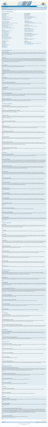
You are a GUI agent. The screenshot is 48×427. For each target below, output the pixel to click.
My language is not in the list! (5, 25)
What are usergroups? (27, 15)
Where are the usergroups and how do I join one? (30, 16)
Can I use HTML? (4, 42)
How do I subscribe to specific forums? (28, 35)
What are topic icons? (4, 47)
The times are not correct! (5, 23)
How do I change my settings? (5, 22)
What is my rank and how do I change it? (6, 27)
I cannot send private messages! (28, 21)
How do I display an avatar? (5, 26)
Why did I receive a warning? (5, 36)
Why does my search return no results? (28, 29)
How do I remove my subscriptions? (28, 36)
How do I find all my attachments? (28, 39)
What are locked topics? (4, 46)
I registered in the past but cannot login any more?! (7, 17)
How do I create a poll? (4, 32)
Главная (3, 6)
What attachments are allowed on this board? (29, 38)
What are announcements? (5, 45)
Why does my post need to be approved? (6, 38)
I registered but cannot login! (5, 16)
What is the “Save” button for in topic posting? (7, 37)
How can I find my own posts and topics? (29, 31)
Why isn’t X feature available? (27, 42)
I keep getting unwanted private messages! (29, 22)
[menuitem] (6, 8)
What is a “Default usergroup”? (27, 18)
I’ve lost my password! (4, 18)
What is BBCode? (4, 41)
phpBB (34, 127)
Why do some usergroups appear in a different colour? (30, 17)
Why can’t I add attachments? (5, 35)
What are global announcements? (6, 44)
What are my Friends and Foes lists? (28, 25)
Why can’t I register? (4, 15)
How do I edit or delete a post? (5, 31)
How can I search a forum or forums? (28, 28)
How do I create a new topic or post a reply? (7, 30)
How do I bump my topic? (5, 39)
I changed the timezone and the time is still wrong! (7, 24)
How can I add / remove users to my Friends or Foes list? (31, 26)
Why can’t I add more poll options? (6, 33)
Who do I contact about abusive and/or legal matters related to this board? (32, 43)
